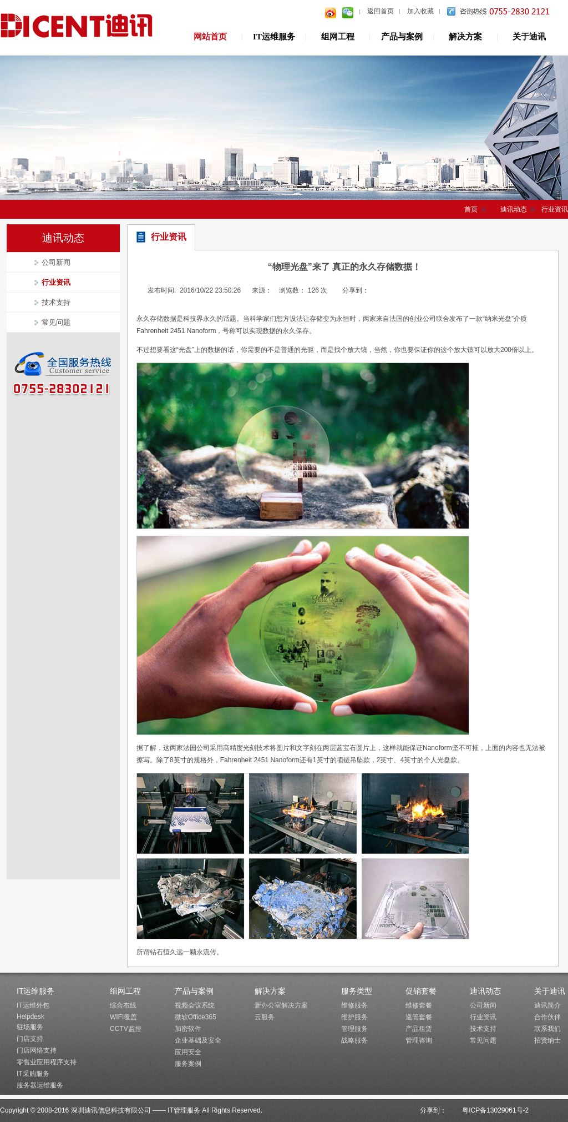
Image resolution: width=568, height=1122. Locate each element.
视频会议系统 (195, 1005)
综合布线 (123, 1005)
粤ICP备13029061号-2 (495, 1110)
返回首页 (380, 11)
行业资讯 (56, 282)
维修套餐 (418, 1005)
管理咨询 (418, 1040)
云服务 (265, 1017)
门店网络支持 (37, 1050)
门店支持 (30, 1039)
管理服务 (354, 1029)
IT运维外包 (33, 1005)
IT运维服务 (274, 36)
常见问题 (56, 322)
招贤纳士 (547, 1040)
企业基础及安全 (198, 1040)
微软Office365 (195, 1017)
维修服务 (354, 1005)
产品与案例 (402, 36)
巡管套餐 (418, 1017)
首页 (471, 209)
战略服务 (354, 1040)
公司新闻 (56, 262)
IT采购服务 (33, 1074)
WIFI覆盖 (123, 1017)
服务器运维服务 (40, 1085)
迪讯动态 (513, 209)
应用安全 (188, 1052)
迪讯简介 (547, 1005)
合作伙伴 (547, 1017)
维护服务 (354, 1017)
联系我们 (547, 1029)
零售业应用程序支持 (47, 1062)
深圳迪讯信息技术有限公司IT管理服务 (77, 27)
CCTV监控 (125, 1029)
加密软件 (188, 1029)
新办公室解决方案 (281, 1005)
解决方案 (465, 36)
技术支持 (56, 302)
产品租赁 (418, 1029)
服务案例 (188, 1064)
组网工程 (337, 36)
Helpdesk (30, 1016)
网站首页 (210, 36)
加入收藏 (420, 11)
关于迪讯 (529, 36)
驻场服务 (30, 1027)
